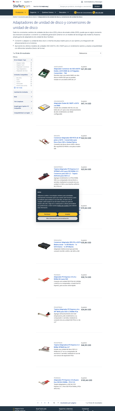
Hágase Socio (19, 409)
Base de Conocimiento (83, 12)
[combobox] (90, 53)
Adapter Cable (20, 63)
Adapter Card (20, 65)
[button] (100, 53)
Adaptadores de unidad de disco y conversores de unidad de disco (60, 17)
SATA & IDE (19, 83)
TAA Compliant (18, 101)
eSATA (18, 82)
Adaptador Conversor (22, 67)
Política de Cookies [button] (63, 205)
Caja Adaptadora (21, 69)
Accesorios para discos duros (27, 17)
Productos (20, 12)
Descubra (63, 12)
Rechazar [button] (47, 214)
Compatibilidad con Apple (22, 113)
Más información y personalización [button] (57, 218)
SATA (17, 80)
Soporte (33, 12)
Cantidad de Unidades (21, 92)
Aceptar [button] (67, 214)
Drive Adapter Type (20, 60)
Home (15, 17)
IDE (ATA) (18, 78)
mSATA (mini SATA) (21, 85)
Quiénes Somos (48, 12)
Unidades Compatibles (21, 75)
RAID (15, 97)
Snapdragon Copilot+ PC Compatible (21, 107)
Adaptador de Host (21, 71)
